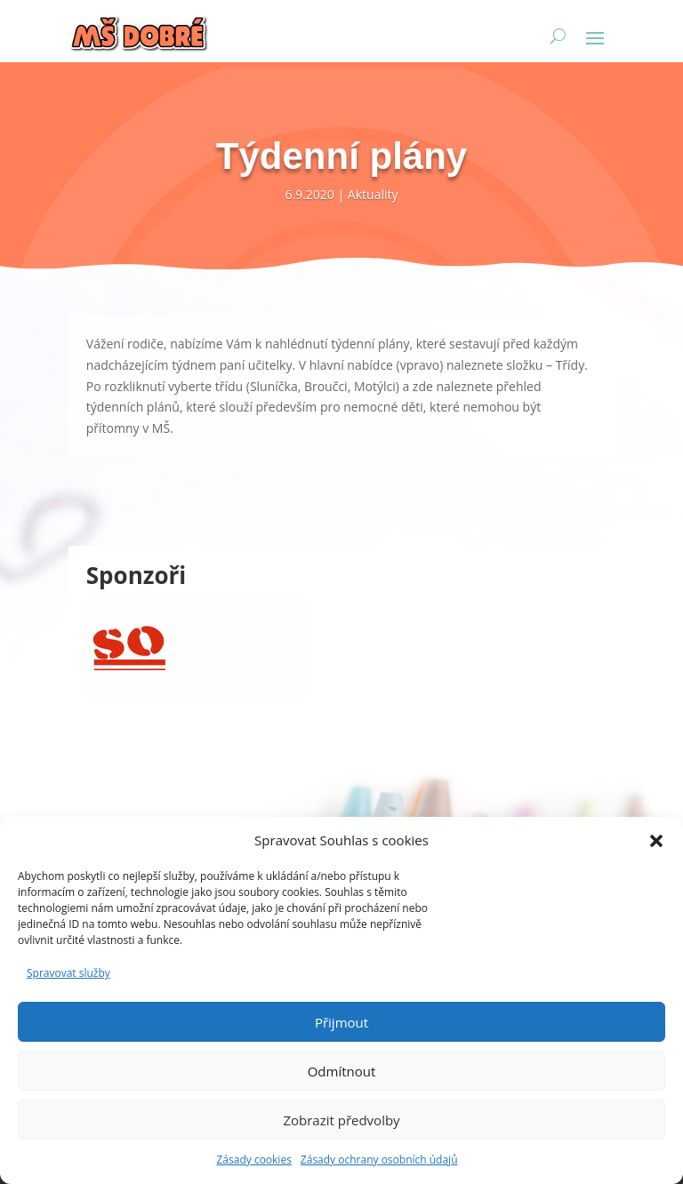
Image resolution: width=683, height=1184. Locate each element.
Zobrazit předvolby (341, 1120)
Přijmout (341, 1022)
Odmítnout (342, 1071)
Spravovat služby (68, 972)
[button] (656, 841)
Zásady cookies (253, 1159)
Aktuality (373, 194)
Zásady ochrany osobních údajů (379, 1159)
